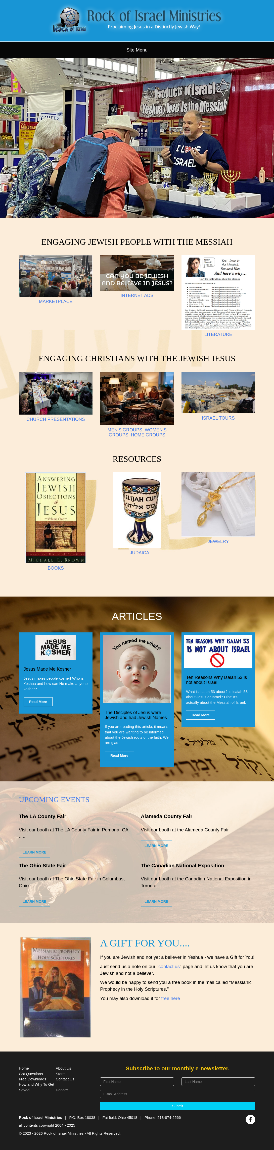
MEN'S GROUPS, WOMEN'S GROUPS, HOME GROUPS (137, 432)
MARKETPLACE (56, 301)
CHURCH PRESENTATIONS (55, 419)
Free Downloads (32, 1079)
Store (60, 1074)
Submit (177, 1106)
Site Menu (137, 50)
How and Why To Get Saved (36, 1087)
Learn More (34, 852)
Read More (38, 702)
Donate (62, 1090)
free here (170, 998)
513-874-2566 (169, 1117)
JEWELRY (218, 541)
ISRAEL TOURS (218, 418)
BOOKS (56, 568)
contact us (169, 966)
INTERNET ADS (137, 295)
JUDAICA (139, 552)
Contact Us (65, 1079)
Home (24, 1068)
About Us (63, 1068)
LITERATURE (218, 334)
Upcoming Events (54, 799)
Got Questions (31, 1074)
